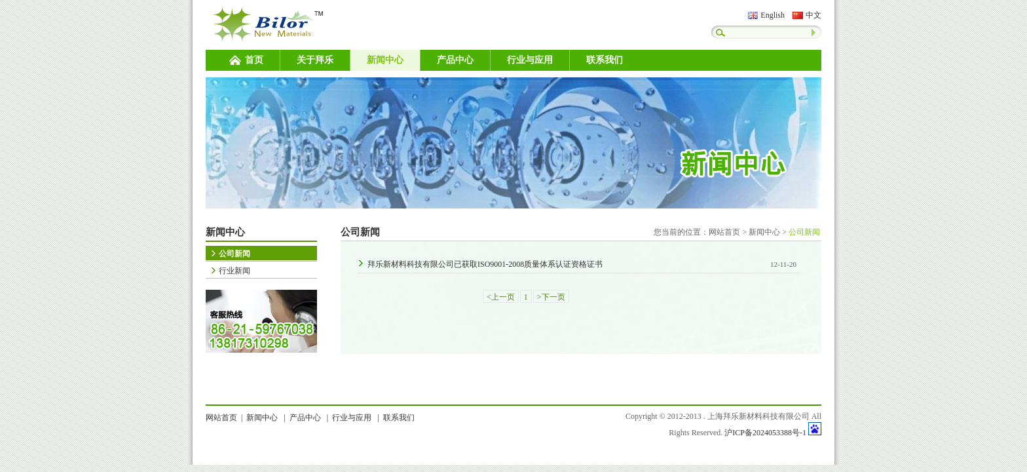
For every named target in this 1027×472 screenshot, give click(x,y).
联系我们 (604, 60)
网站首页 (724, 232)
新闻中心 (385, 60)
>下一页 (551, 297)
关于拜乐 (315, 60)
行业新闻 (234, 270)
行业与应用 (530, 60)
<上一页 (501, 297)
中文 (813, 15)
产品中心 (455, 60)
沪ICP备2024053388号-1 (765, 432)
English (772, 15)
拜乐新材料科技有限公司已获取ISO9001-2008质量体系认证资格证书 (485, 264)
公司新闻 (234, 253)
